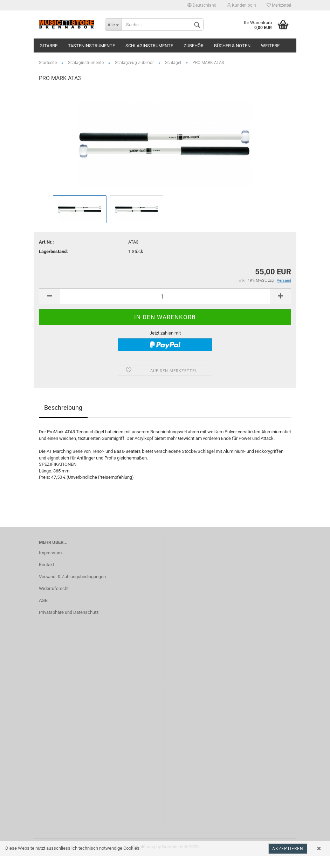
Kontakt (46, 564)
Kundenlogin (241, 5)
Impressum (50, 552)
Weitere (270, 45)
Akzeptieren (287, 848)
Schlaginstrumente (149, 45)
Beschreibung (63, 407)
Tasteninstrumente (91, 45)
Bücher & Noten (232, 45)
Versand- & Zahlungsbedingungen (72, 576)
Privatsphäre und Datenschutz (68, 612)
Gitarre (48, 45)
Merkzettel (279, 5)
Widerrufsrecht (54, 588)
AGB (43, 600)
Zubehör (194, 45)
